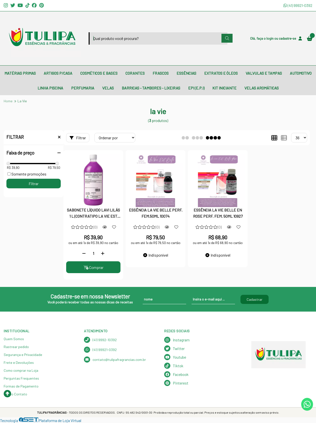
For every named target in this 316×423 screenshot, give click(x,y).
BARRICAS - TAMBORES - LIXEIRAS (151, 88)
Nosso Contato (15, 394)
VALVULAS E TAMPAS (264, 73)
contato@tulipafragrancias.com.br (115, 359)
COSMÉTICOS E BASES (99, 73)
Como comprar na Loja (21, 370)
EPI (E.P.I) (196, 88)
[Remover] (84, 253)
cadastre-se (287, 38)
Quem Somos (14, 339)
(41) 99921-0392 (297, 5)
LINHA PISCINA (50, 88)
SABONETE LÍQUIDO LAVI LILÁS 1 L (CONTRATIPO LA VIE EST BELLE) (93, 213)
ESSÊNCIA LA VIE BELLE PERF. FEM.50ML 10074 (155, 213)
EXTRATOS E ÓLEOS (221, 73)
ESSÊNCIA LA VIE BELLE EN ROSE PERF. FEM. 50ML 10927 (218, 213)
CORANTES (135, 73)
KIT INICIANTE (224, 88)
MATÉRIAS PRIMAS (20, 73)
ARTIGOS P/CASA (58, 73)
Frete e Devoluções (19, 362)
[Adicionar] (102, 253)
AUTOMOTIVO (301, 73)
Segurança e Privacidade (23, 354)
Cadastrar (254, 299)
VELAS (108, 88)
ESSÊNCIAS (186, 73)
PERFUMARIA (82, 88)
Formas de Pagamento (21, 386)
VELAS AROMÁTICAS (261, 88)
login (270, 38)
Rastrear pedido (16, 347)
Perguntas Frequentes (21, 378)
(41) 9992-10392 (100, 340)
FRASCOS (161, 73)
